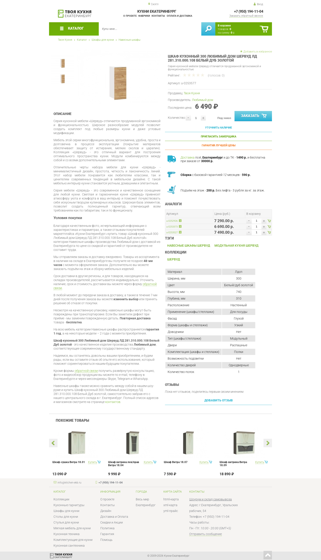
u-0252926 (172, 221)
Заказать (254, 116)
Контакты (158, 15)
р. (233, 32)
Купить (92, 462)
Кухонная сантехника (69, 545)
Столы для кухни (66, 516)
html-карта (171, 499)
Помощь (106, 540)
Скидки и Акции (111, 522)
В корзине (224, 25)
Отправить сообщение (205, 534)
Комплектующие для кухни (73, 540)
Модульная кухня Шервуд (236, 245)
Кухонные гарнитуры (69, 505)
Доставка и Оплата (114, 516)
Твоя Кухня (65, 39)
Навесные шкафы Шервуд (188, 245)
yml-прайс (170, 511)
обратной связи (86, 371)
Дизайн (105, 511)
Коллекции (61, 499)
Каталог (82, 39)
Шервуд (173, 259)
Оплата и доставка (179, 15)
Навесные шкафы (129, 39)
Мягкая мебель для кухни (72, 528)
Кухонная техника (67, 534)
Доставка (188, 157)
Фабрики (144, 15)
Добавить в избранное (257, 51)
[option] (118, 77)
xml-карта (170, 505)
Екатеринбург (146, 505)
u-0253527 (172, 232)
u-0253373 (172, 226)
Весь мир (142, 499)
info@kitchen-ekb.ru (69, 482)
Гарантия (107, 534)
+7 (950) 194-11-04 (248, 11)
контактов (112, 402)
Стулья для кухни (66, 522)
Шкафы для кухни (103, 39)
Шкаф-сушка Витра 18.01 (68, 462)
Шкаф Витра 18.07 (175, 462)
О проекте (130, 15)
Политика (107, 528)
